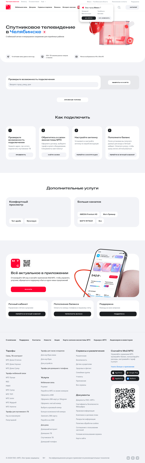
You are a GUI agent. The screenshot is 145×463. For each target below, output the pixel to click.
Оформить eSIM (47, 395)
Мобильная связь (47, 382)
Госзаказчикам (34, 2)
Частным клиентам (12, 2)
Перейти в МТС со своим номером (54, 391)
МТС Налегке (11, 407)
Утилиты (79, 377)
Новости (47, 340)
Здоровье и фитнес (83, 368)
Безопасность (81, 360)
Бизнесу (24, 2)
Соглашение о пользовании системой (87, 428)
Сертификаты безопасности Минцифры (87, 405)
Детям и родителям (84, 364)
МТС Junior (10, 398)
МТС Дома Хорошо (13, 364)
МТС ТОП (9, 394)
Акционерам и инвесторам (121, 340)
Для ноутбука (46, 359)
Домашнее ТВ (46, 433)
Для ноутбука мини (48, 355)
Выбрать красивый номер (51, 407)
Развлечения (81, 356)
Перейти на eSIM (47, 420)
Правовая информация (85, 411)
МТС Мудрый (11, 402)
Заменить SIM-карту (49, 416)
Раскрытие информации (85, 419)
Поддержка (24, 340)
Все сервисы (81, 385)
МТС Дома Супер (12, 368)
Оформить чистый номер (51, 403)
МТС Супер (10, 390)
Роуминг (44, 387)
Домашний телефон (49, 442)
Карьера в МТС (100, 340)
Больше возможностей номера (53, 412)
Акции (57, 340)
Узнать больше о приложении (122, 367)
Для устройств (46, 363)
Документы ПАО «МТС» (85, 400)
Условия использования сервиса (89, 434)
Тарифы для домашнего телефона (54, 368)
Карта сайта (81, 438)
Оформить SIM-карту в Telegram (54, 399)
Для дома (45, 425)
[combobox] (53, 84)
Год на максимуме (13, 416)
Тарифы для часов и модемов (52, 351)
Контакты (36, 340)
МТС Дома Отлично (13, 360)
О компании (11, 340)
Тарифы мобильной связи (16, 373)
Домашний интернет (49, 429)
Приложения (81, 381)
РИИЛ (8, 386)
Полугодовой (11, 420)
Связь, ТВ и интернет (14, 356)
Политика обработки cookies (87, 423)
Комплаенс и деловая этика (87, 415)
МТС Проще (10, 377)
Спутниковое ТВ (47, 437)
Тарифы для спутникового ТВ (17, 412)
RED (7, 382)
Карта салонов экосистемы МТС (76, 340)
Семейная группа (83, 372)
